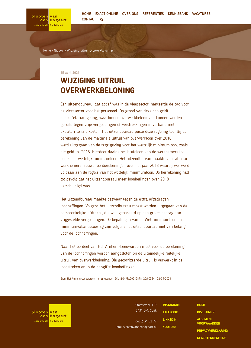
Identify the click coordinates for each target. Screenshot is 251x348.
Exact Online (106, 13)
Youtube (169, 327)
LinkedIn (169, 320)
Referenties (153, 13)
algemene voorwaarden (208, 321)
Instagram (171, 305)
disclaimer (206, 312)
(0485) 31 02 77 (146, 321)
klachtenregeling (211, 338)
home (201, 305)
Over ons (130, 13)
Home (86, 13)
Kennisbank (178, 13)
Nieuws (59, 50)
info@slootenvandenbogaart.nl (136, 327)
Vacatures (201, 13)
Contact (89, 19)
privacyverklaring (212, 331)
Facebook (170, 312)
